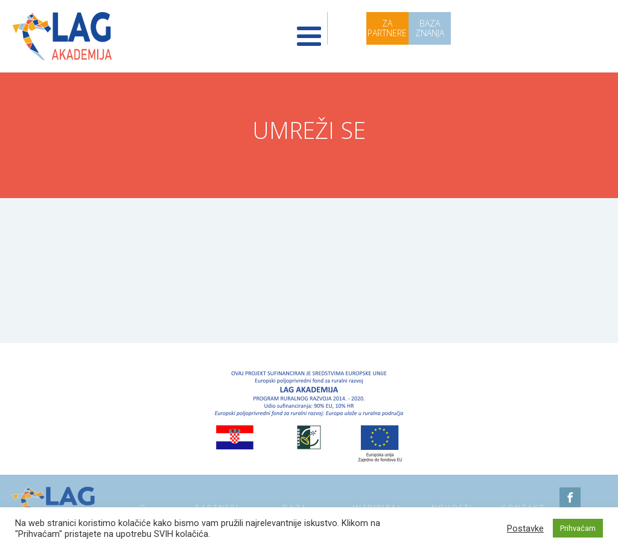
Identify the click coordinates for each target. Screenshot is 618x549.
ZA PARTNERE (387, 28)
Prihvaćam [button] (578, 528)
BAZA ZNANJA (429, 28)
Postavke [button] (525, 528)
